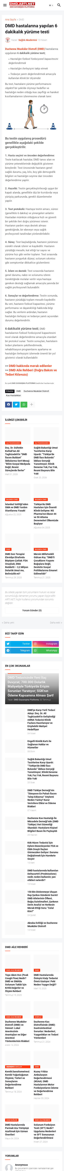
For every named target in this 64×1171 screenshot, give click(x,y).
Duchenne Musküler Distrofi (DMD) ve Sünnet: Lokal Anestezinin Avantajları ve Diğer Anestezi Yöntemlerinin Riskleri (17, 1031)
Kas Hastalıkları (13, 395)
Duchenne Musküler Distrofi (36, 391)
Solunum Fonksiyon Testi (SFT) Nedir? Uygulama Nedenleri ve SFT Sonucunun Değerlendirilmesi (45, 1131)
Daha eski (55, 622)
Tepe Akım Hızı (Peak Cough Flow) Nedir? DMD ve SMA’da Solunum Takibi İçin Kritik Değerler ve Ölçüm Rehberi (16, 983)
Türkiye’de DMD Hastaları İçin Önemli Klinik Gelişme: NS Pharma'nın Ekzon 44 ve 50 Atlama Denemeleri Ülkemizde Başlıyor (46, 514)
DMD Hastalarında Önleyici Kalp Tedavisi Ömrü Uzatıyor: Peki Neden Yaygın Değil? (46, 980)
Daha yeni (9, 622)
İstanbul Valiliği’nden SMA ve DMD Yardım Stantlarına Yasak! (16, 507)
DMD (21, 19)
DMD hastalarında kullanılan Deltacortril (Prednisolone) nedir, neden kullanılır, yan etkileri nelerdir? (42, 875)
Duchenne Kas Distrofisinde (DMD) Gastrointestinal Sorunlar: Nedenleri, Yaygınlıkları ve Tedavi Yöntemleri (46, 1029)
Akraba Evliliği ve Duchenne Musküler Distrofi (42, 925)
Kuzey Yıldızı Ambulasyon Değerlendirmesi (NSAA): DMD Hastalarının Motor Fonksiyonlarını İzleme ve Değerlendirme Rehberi (46, 1083)
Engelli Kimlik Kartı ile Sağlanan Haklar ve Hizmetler (39, 744)
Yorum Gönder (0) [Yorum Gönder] (32, 610)
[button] (4, 5)
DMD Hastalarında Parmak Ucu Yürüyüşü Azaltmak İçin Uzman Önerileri (17, 1129)
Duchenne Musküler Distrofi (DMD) (25, 49)
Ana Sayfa (10, 19)
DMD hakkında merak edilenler (30, 366)
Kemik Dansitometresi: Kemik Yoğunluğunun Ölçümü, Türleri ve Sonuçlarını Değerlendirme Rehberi (17, 1079)
